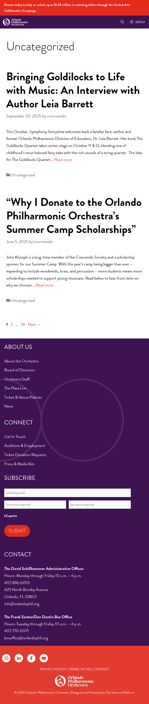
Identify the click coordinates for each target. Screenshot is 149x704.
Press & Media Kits (19, 464)
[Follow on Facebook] (31, 658)
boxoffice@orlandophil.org (26, 638)
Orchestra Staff (17, 379)
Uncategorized (23, 175)
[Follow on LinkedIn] (19, 658)
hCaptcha (10, 515)
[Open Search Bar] (122, 22)
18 (23, 324)
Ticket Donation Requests (25, 455)
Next (34, 324)
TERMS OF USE (80, 669)
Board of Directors (19, 370)
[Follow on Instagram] (6, 658)
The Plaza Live (15, 388)
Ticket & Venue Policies (23, 397)
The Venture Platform (120, 692)
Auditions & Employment (24, 445)
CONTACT (101, 669)
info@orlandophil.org (21, 604)
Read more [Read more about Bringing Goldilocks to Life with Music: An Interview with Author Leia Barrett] (63, 159)
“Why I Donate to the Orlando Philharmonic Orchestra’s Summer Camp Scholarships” (73, 215)
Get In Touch (15, 436)
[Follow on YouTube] (44, 658)
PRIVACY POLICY (53, 669)
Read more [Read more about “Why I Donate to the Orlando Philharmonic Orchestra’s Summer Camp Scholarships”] (44, 285)
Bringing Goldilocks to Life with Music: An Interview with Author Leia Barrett (73, 90)
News (8, 406)
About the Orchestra (21, 361)
